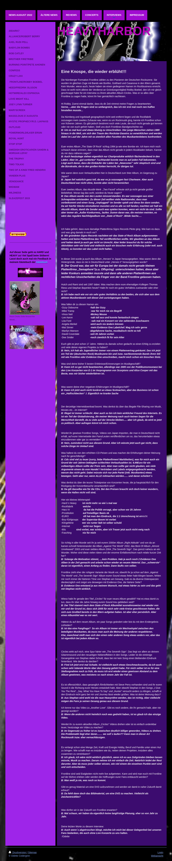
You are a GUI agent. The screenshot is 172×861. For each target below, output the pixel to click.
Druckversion (18, 852)
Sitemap (32, 852)
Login (160, 852)
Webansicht (157, 855)
